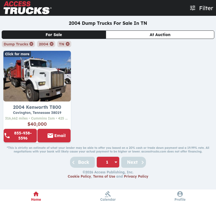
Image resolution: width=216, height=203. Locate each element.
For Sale (54, 34)
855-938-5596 (23, 136)
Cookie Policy (79, 176)
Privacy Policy (136, 176)
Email (60, 135)
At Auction (160, 34)
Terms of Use (104, 176)
